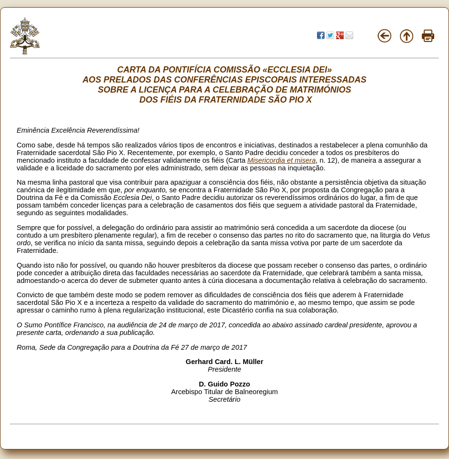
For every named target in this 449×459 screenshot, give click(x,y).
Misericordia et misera (281, 160)
